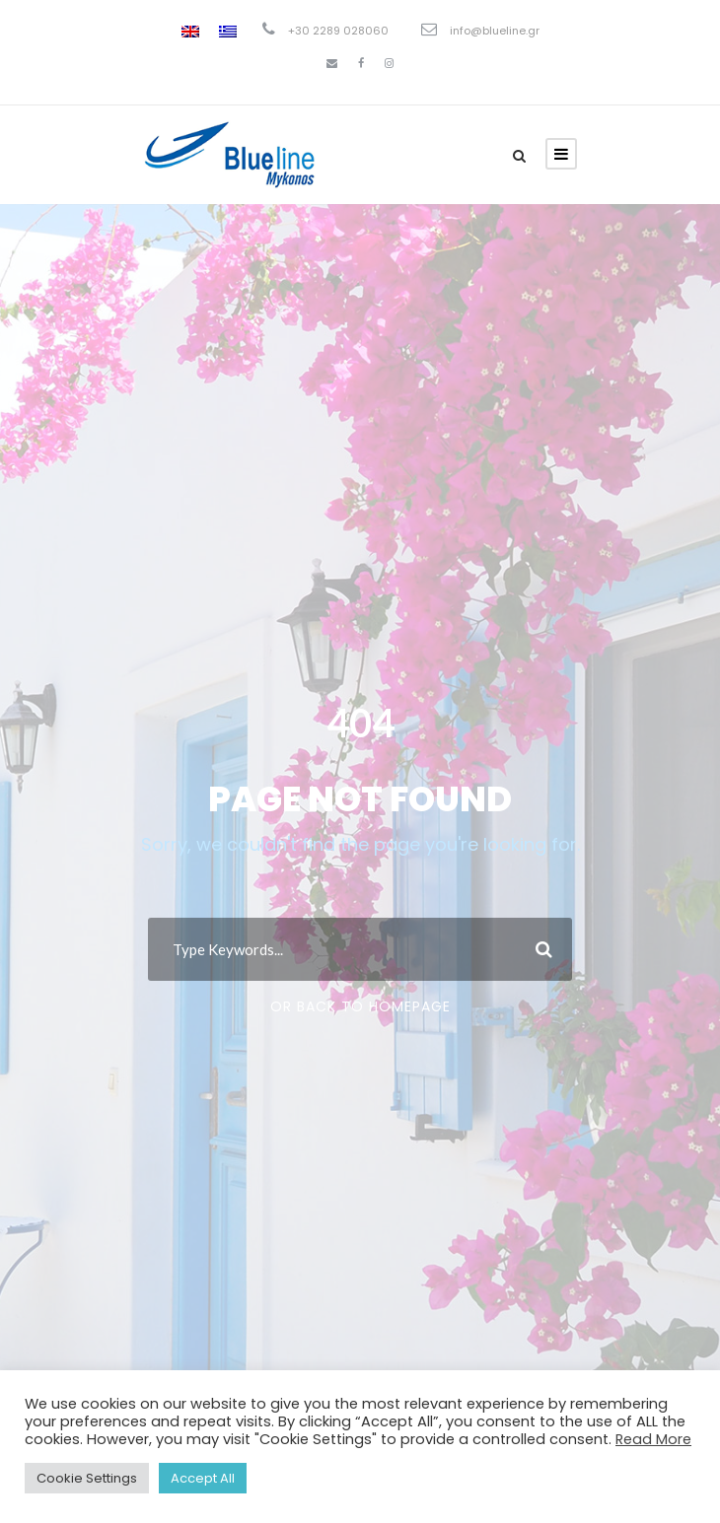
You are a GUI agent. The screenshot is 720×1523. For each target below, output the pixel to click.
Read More (653, 1439)
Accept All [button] (203, 1478)
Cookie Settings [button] (86, 1478)
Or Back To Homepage (360, 1006)
